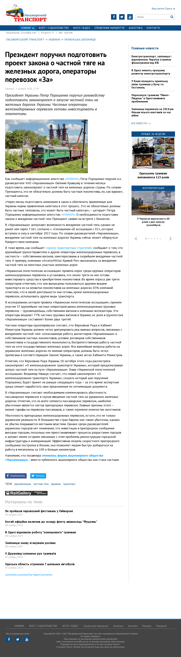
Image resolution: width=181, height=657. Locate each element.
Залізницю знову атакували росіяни (30, 543)
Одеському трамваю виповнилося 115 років (153, 175)
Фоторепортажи (153, 188)
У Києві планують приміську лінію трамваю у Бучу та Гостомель (150, 84)
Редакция (161, 625)
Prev (136, 238)
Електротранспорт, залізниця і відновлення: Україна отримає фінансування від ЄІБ (151, 59)
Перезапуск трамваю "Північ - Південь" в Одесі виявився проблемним (151, 98)
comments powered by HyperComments (28, 574)
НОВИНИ (27, 28)
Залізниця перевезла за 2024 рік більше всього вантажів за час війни (153, 112)
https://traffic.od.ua (35, 12)
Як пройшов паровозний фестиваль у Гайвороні (39, 511)
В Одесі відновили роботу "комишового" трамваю (40, 532)
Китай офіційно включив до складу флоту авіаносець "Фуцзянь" (51, 522)
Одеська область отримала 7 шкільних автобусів (40, 564)
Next (170, 238)
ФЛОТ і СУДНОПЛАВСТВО (54, 28)
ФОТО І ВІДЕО (81, 28)
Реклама (146, 625)
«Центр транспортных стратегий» (69, 248)
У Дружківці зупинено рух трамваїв (30, 553)
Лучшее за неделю (153, 134)
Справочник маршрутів (109, 28)
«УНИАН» (72, 179)
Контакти (153, 28)
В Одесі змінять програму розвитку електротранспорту (151, 71)
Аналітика (135, 28)
